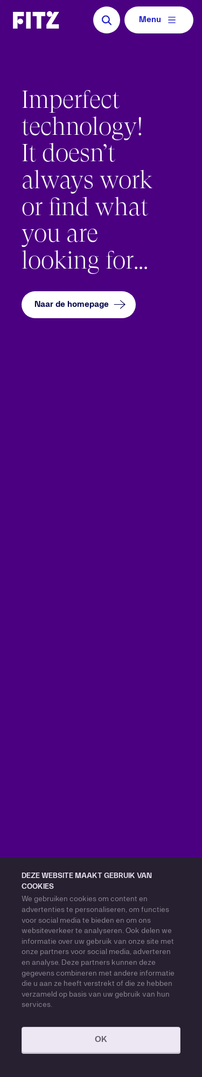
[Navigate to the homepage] (36, 19)
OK (101, 1039)
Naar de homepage (81, 304)
